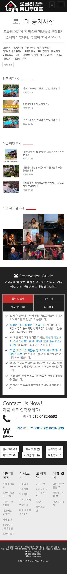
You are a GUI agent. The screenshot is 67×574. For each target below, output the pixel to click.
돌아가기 (8, 65)
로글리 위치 (8, 534)
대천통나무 (18, 48)
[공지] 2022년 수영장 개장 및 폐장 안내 (41, 120)
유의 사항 (49, 299)
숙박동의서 (8, 55)
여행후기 (54, 455)
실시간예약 (9, 449)
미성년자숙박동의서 (12, 51)
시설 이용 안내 (18, 307)
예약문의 (9, 455)
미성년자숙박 (20, 59)
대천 (18, 55)
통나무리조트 (46, 55)
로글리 (59, 55)
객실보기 (23, 484)
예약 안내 (7, 519)
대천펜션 (55, 51)
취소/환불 (49, 307)
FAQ (38, 502)
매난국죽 (30, 48)
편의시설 (23, 489)
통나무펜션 (43, 51)
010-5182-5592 (44, 416)
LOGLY (28, 561)
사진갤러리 (32, 455)
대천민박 (6, 59)
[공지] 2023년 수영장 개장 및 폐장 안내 (41, 88)
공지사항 (54, 449)
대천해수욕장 (43, 48)
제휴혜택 (23, 494)
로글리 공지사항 (33, 22)
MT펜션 (6, 48)
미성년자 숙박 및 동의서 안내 (36, 104)
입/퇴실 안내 (18, 299)
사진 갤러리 (25, 500)
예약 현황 (32, 449)
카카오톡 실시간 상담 (42, 493)
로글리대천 (30, 51)
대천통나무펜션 (30, 55)
